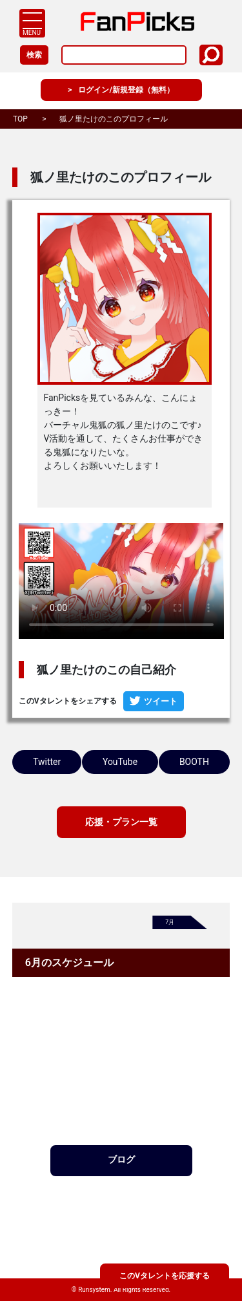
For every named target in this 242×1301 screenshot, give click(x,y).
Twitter (64, 763)
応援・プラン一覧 (121, 863)
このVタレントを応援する (164, 1274)
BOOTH (121, 801)
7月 (170, 965)
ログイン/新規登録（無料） (127, 90)
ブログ (121, 1204)
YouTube (174, 763)
